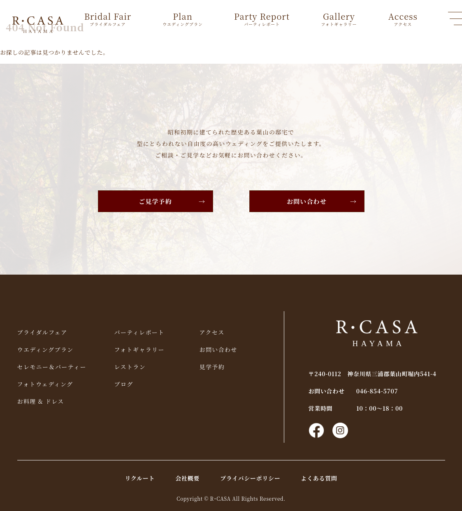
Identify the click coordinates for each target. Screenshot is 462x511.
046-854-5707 (377, 391)
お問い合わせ (307, 201)
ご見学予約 (155, 201)
